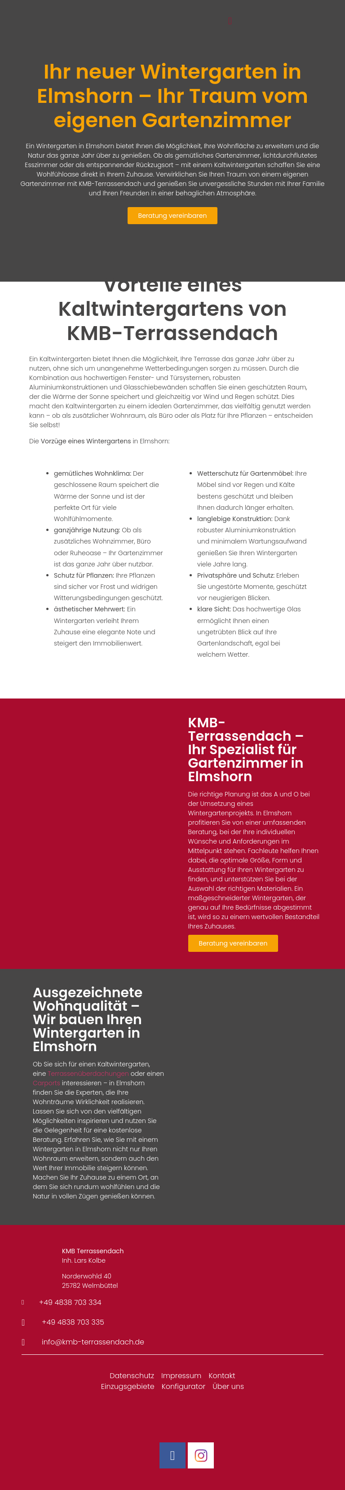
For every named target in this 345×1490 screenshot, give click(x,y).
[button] (230, 21)
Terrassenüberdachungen (88, 1073)
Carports (46, 1083)
